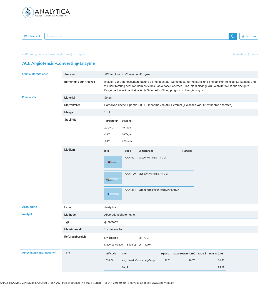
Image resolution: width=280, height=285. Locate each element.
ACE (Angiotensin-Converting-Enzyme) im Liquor (54, 54)
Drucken (249, 36)
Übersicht (32, 36)
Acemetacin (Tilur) (244, 54)
